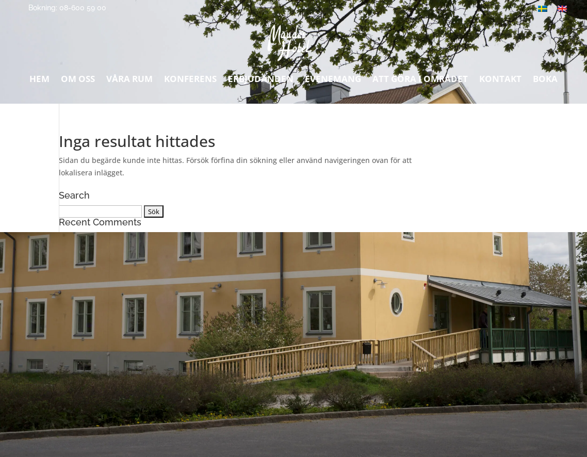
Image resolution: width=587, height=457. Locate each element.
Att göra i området (420, 81)
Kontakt (500, 81)
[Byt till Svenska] (542, 8)
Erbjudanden (261, 81)
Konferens (190, 81)
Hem (39, 81)
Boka (545, 81)
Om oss (78, 81)
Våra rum (129, 81)
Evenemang (333, 81)
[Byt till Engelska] (562, 8)
